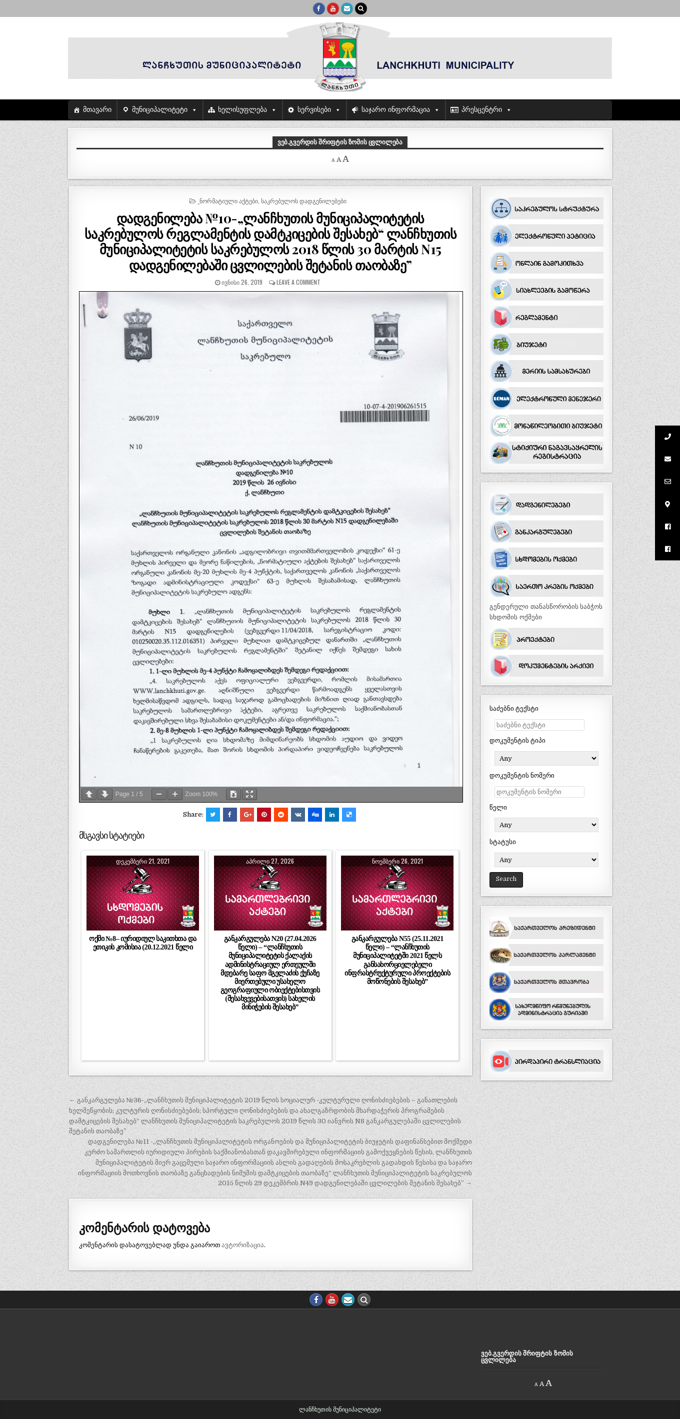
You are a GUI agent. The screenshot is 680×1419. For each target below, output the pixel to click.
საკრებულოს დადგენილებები (303, 200)
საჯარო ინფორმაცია (396, 109)
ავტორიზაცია (243, 1245)
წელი (498, 807)
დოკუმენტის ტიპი (518, 740)
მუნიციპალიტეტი (160, 109)
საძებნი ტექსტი (514, 708)
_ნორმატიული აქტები (228, 200)
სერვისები (314, 109)
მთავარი (97, 109)
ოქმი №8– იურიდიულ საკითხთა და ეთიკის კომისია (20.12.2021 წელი (142, 943)
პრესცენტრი (482, 109)
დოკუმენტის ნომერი (522, 775)
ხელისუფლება (242, 109)
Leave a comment (298, 282)
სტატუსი (503, 842)
